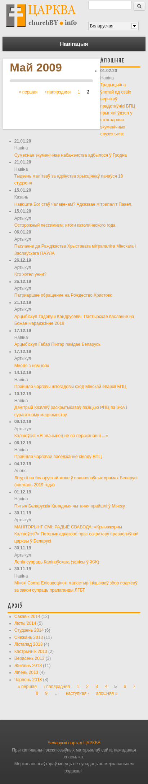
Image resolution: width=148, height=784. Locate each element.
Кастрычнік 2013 (30, 651)
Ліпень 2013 (26, 672)
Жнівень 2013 (28, 665)
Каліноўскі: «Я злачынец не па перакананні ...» (61, 435)
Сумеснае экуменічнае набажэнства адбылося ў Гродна (70, 155)
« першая (28, 92)
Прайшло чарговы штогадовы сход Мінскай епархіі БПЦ (70, 386)
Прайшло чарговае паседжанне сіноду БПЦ (58, 456)
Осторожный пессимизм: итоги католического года (65, 225)
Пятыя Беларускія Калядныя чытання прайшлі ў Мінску (69, 506)
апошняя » (106, 693)
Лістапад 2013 (28, 644)
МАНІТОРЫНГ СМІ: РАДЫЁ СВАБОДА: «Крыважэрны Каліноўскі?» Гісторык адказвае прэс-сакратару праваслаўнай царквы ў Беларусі (76, 534)
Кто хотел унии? (30, 274)
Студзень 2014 (29, 630)
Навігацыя (74, 44)
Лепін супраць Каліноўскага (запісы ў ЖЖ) (56, 562)
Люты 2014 (25, 623)
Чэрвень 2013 (28, 679)
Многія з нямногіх (31, 365)
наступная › (77, 693)
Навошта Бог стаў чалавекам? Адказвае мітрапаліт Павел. (73, 204)
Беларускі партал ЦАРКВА (74, 742)
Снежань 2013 (28, 637)
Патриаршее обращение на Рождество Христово (63, 295)
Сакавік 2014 (27, 616)
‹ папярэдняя (58, 92)
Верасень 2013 (29, 658)
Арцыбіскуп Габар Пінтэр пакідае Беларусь (57, 344)
